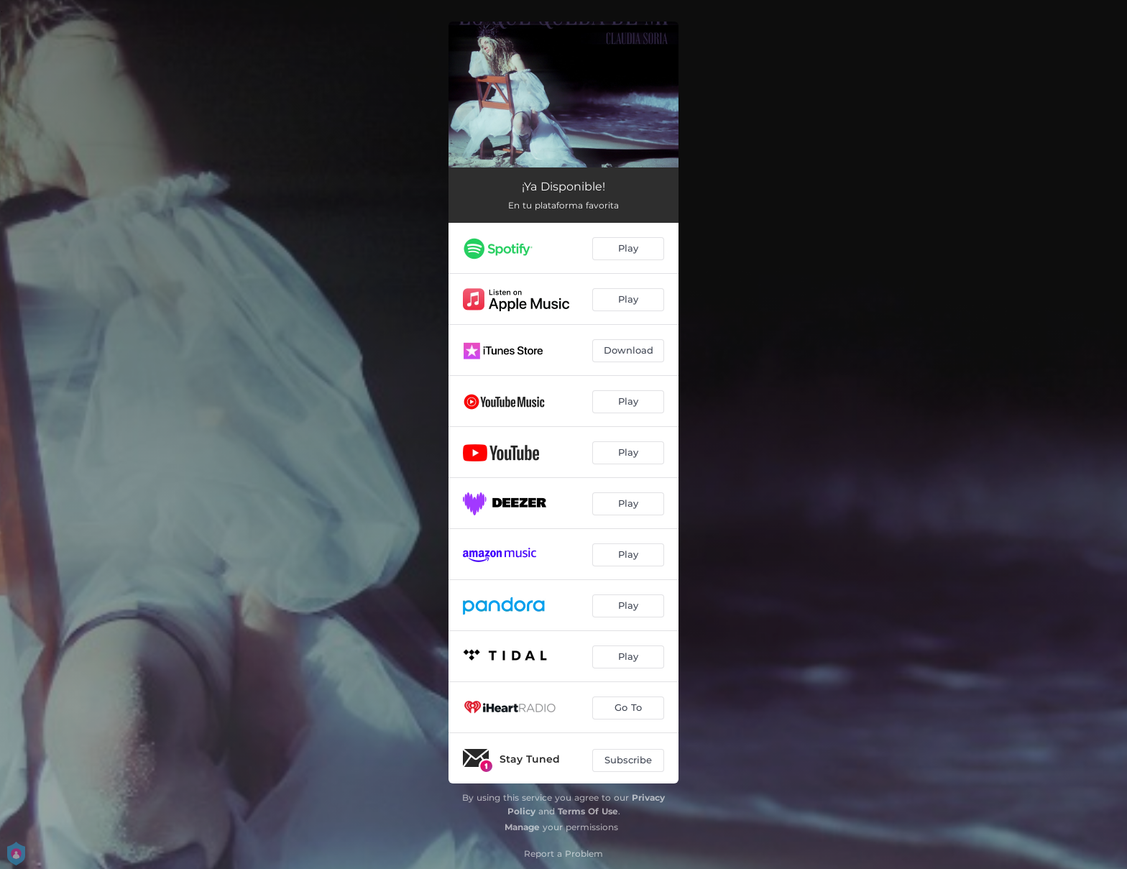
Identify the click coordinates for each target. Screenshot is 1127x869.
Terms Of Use (588, 811)
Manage (522, 827)
